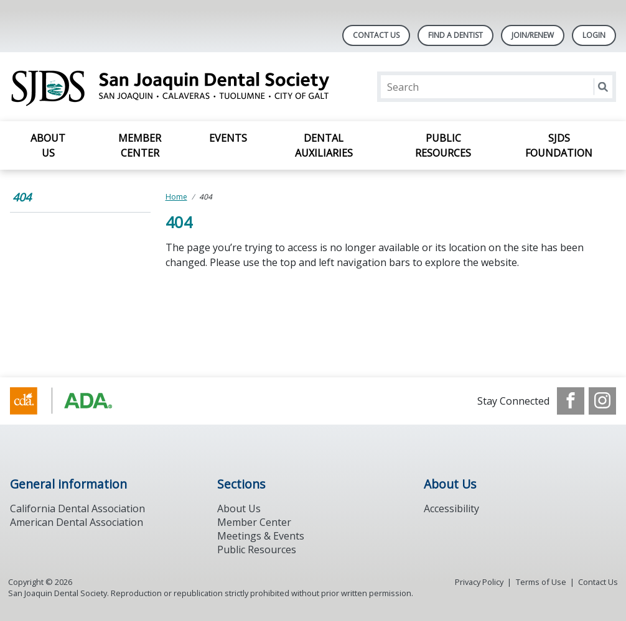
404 (21, 197)
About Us (47, 145)
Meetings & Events (260, 536)
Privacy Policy (479, 581)
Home (176, 196)
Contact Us (376, 35)
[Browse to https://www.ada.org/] (73, 401)
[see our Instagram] (602, 401)
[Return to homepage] (171, 87)
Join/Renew (533, 35)
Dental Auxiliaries (324, 145)
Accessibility (451, 508)
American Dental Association (76, 522)
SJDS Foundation (558, 145)
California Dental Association (77, 508)
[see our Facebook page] (570, 401)
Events (228, 138)
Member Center (139, 145)
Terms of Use (541, 581)
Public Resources (443, 145)
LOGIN (593, 35)
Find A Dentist (455, 35)
